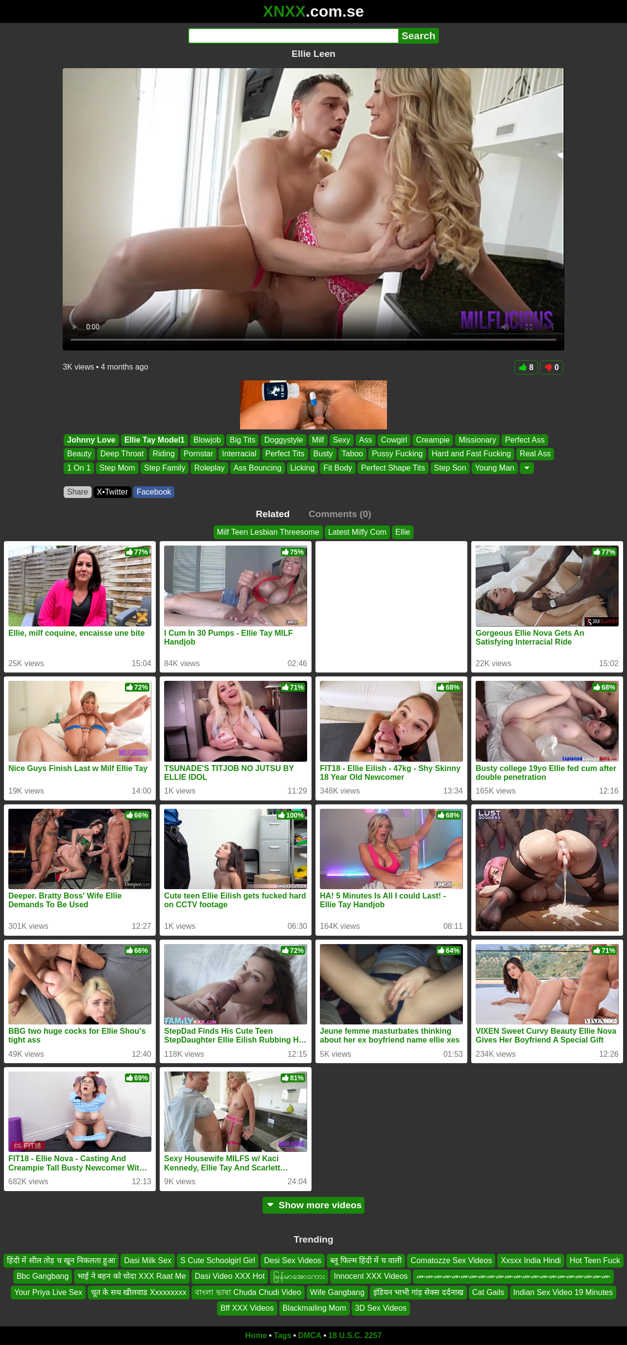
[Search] (293, 36)
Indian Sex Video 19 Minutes (563, 1292)
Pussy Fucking (397, 454)
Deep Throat (122, 454)
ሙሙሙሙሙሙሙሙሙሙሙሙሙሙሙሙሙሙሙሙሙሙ (513, 1276)
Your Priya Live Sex (48, 1292)
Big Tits (242, 440)
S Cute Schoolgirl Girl (217, 1260)
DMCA (309, 1335)
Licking (302, 468)
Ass (365, 440)
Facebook (154, 492)
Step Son (450, 468)
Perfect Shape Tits (393, 468)
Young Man (494, 468)
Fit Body (337, 468)
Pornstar (198, 454)
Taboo (352, 454)
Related (272, 514)
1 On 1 (79, 468)
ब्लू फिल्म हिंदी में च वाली (366, 1260)
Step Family (164, 468)
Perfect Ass (525, 440)
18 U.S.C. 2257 (355, 1335)
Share (77, 492)
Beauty (79, 454)
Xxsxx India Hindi (531, 1260)
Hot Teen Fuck (595, 1260)
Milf (318, 440)
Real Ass (535, 454)
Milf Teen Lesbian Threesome (268, 532)
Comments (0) (340, 514)
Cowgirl (394, 440)
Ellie (402, 532)
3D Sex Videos (381, 1308)
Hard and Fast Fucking (471, 454)
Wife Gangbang (337, 1292)
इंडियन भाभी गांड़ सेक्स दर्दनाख (418, 1292)
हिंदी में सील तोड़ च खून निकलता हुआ (61, 1260)
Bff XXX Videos (247, 1308)
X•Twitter (112, 492)
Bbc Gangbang (43, 1276)
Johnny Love (91, 440)
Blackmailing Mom (314, 1308)
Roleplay (209, 468)
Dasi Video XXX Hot (230, 1276)
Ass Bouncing (258, 468)
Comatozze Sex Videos (451, 1260)
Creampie (433, 440)
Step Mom (117, 468)
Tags (282, 1335)
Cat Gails (488, 1292)
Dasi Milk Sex (147, 1260)
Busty (323, 454)
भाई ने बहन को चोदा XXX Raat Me (131, 1276)
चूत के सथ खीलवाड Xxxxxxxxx (138, 1292)
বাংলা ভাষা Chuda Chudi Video (248, 1292)
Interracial (239, 454)
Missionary (477, 440)
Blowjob (207, 440)
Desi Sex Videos (292, 1260)
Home (256, 1335)
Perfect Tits (285, 454)
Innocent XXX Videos (371, 1276)
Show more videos (313, 1205)
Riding (163, 454)
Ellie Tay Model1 (154, 440)
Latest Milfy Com (357, 532)
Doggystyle (283, 440)
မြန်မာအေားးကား (299, 1276)
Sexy (342, 440)
